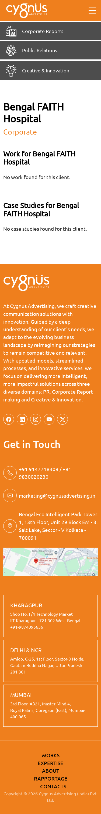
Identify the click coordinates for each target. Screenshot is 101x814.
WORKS (50, 755)
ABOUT (50, 770)
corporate (20, 131)
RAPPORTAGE (50, 778)
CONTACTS (53, 786)
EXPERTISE (50, 763)
